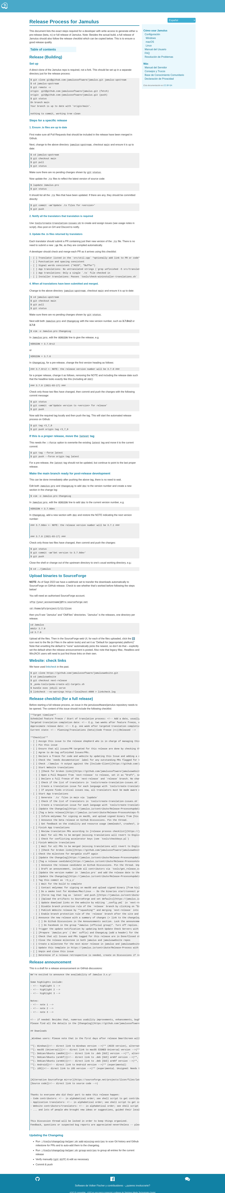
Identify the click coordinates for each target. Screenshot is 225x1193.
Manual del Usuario (155, 49)
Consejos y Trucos (155, 71)
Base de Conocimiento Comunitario (164, 75)
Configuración (152, 34)
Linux (149, 45)
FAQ (147, 53)
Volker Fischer (97, 1181)
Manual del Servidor (156, 67)
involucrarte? (143, 1181)
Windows (151, 38)
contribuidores (115, 1181)
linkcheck (51, 663)
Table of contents (43, 49)
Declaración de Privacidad (159, 78)
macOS (150, 42)
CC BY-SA (167, 85)
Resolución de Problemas (159, 57)
